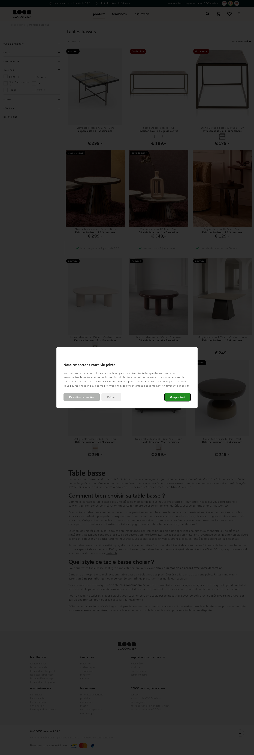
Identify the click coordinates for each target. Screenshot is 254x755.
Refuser (111, 397)
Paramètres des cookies (81, 397)
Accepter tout (177, 397)
